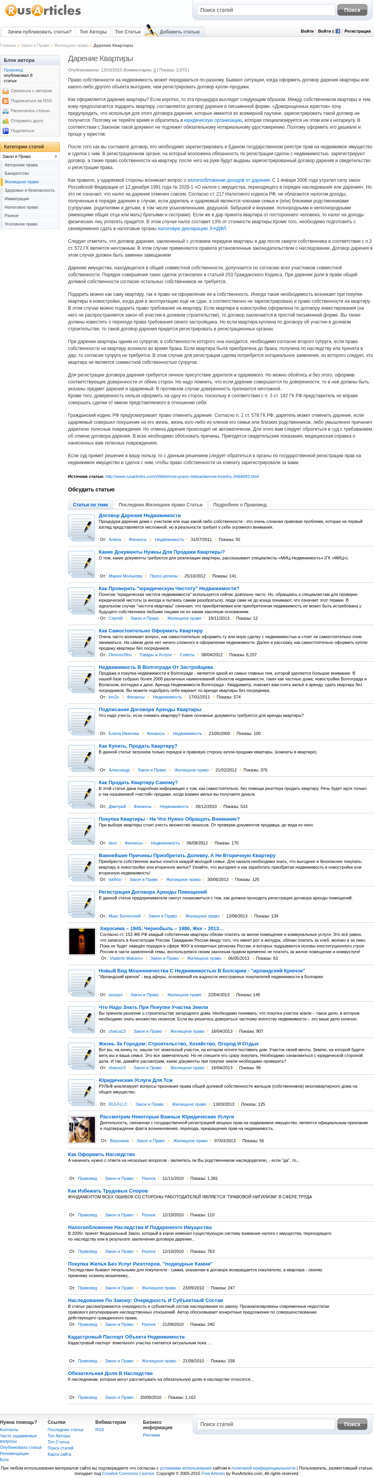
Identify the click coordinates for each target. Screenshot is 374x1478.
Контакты (9, 1429)
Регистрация (357, 31)
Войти (307, 31)
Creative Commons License (128, 1473)
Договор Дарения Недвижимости (140, 515)
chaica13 (117, 1031)
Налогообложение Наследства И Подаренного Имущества (140, 1227)
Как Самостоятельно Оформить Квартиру (151, 631)
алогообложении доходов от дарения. (230, 180)
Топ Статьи (127, 32)
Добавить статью (180, 32)
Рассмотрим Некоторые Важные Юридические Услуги (167, 1117)
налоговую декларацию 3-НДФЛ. (192, 228)
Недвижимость (169, 539)
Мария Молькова (125, 576)
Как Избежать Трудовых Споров (108, 1191)
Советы (187, 654)
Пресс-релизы (164, 576)
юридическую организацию (212, 120)
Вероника (119, 1140)
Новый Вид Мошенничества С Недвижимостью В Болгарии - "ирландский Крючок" (202, 971)
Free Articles (213, 1473)
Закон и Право (35, 45)
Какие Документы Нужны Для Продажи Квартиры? (162, 552)
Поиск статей (60, 1448)
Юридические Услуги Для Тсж (136, 1080)
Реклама (151, 1435)
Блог (4, 1459)
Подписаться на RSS (31, 100)
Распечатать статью (30, 110)
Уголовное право (21, 224)
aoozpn (116, 994)
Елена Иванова (124, 733)
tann (113, 843)
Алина (115, 539)
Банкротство (17, 173)
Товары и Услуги (156, 654)
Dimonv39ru (120, 654)
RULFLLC (118, 1104)
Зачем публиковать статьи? (39, 32)
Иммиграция (17, 198)
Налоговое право (21, 207)
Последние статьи (65, 1429)
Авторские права (21, 165)
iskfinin (115, 879)
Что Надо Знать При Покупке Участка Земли (153, 1007)
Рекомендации (14, 1453)
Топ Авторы (93, 32)
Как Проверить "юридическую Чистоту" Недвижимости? (169, 588)
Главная (8, 45)
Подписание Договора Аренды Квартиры (150, 709)
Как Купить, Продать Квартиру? (138, 746)
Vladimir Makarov (126, 958)
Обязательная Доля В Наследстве (110, 1373)
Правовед (87, 1178)
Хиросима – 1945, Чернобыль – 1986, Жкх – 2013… (162, 928)
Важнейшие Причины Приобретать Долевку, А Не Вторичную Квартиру (187, 855)
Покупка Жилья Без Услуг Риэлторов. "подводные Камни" (140, 1264)
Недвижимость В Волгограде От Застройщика (156, 667)
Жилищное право (71, 45)
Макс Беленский (125, 916)
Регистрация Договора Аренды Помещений (153, 892)
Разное (149, 1178)
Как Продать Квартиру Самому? (138, 782)
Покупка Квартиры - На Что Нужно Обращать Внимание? (169, 819)
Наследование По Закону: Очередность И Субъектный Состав (145, 1300)
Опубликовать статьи (21, 1447)
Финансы (137, 539)
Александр (119, 770)
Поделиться (22, 130)
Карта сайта (59, 1454)
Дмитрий (117, 806)
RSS (99, 1429)
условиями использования (186, 1468)
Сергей (116, 618)
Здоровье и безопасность (30, 190)
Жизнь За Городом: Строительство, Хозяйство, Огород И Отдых (179, 1044)
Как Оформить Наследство (101, 1154)
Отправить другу (27, 120)
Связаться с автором (31, 90)
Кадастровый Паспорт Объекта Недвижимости (126, 1337)
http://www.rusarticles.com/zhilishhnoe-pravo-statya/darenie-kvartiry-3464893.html (182, 476)
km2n (114, 697)
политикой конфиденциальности (263, 1468)
